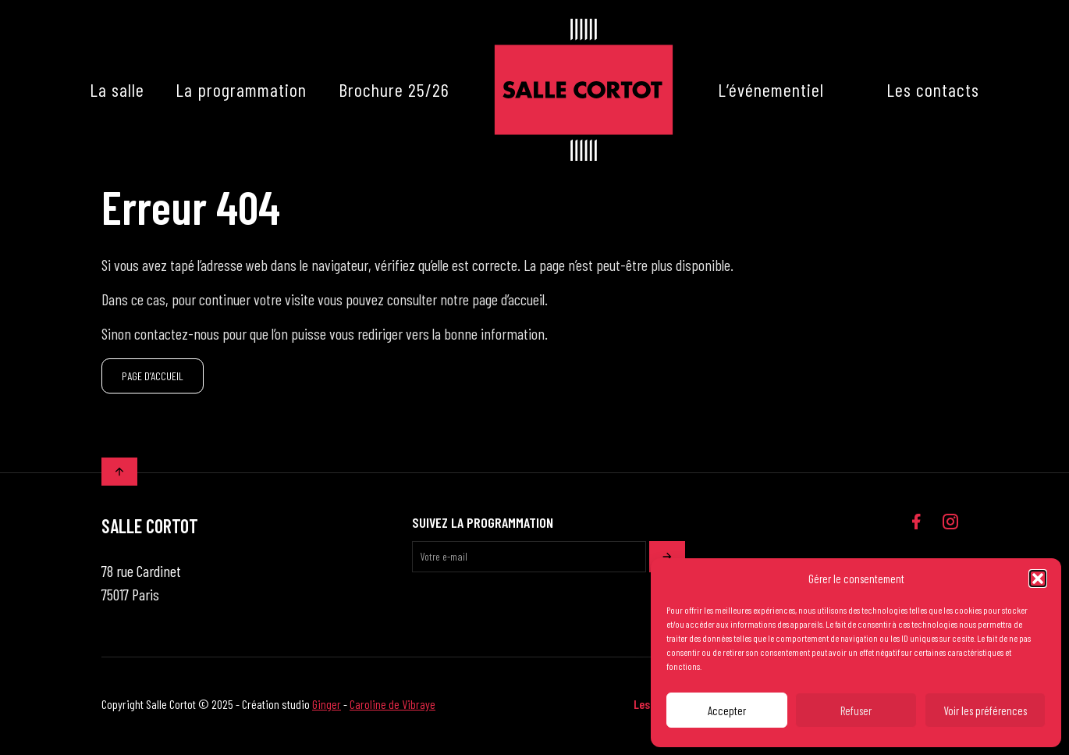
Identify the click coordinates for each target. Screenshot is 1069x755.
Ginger (326, 707)
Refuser (856, 710)
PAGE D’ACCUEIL (152, 378)
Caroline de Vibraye (392, 707)
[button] (1038, 578)
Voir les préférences (985, 710)
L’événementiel (771, 89)
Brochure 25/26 (394, 89)
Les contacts (932, 89)
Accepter (727, 710)
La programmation (241, 89)
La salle (117, 89)
